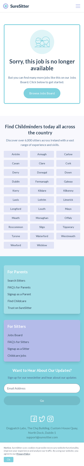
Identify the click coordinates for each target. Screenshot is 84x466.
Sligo (42, 227)
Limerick (68, 199)
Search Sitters (16, 280)
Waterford (42, 236)
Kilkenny (68, 190)
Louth (42, 208)
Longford (15, 208)
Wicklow (42, 245)
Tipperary (68, 227)
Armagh (42, 154)
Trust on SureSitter (20, 307)
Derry (15, 172)
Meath (16, 217)
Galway (68, 181)
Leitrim (42, 199)
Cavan (15, 163)
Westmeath (68, 236)
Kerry (15, 190)
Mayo (68, 208)
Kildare (42, 190)
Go (42, 400)
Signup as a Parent (19, 294)
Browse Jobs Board (42, 93)
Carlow (68, 154)
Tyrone (16, 236)
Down (68, 172)
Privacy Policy (23, 453)
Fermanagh (42, 181)
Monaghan (42, 217)
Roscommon (15, 227)
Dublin (16, 181)
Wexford (16, 245)
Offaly (68, 217)
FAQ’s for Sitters (18, 342)
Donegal (42, 172)
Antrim (16, 154)
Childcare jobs (17, 355)
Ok (8, 459)
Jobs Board (15, 335)
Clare (42, 163)
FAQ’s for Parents (19, 287)
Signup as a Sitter (18, 348)
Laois (16, 199)
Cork (68, 163)
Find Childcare (17, 301)
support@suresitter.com (42, 437)
